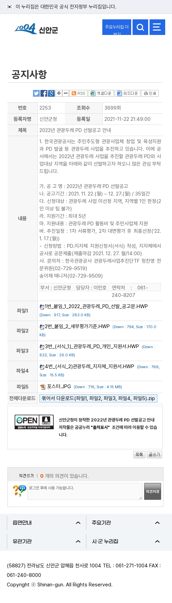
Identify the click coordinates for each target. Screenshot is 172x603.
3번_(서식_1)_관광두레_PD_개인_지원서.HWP (92, 346)
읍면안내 (47, 523)
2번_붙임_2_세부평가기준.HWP (77, 326)
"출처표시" (101, 427)
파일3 (22, 351)
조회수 (83, 108)
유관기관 (47, 542)
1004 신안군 (36, 31)
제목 (22, 130)
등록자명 (22, 119)
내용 (22, 218)
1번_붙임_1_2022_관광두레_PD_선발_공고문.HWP (96, 306)
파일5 (23, 387)
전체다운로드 (22, 398)
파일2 (23, 331)
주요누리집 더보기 (116, 29)
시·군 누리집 (126, 542)
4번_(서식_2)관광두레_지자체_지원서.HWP (89, 366)
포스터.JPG (59, 386)
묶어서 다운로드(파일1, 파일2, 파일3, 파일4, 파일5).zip (98, 398)
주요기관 (126, 523)
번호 (22, 108)
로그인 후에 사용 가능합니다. (85, 491)
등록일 (83, 119)
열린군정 (22, 48)
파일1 (22, 311)
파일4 (22, 371)
